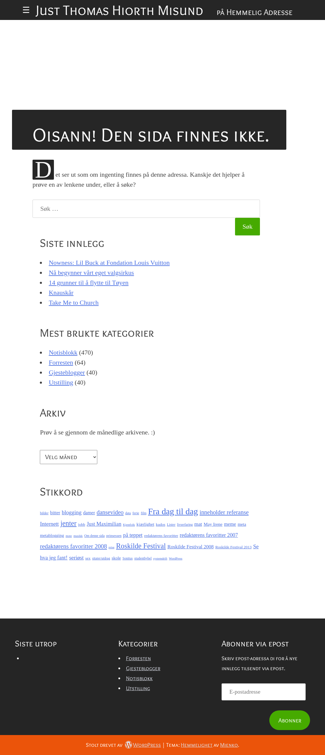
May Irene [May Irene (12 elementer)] (213, 524)
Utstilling (61, 382)
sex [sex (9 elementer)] (88, 558)
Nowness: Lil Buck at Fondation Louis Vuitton (109, 262)
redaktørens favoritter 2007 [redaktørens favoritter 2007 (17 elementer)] (209, 535)
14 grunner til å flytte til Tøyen (88, 282)
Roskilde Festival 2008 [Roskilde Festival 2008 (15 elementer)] (190, 547)
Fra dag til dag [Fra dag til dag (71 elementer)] (173, 511)
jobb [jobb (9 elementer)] (81, 524)
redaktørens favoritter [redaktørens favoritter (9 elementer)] (161, 535)
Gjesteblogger (67, 372)
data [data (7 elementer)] (128, 513)
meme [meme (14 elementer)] (230, 524)
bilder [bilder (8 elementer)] (44, 513)
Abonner (289, 720)
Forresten (61, 362)
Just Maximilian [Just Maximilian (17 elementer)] (104, 524)
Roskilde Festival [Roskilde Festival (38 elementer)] (141, 546)
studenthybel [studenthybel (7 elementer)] (143, 558)
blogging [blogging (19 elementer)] (71, 512)
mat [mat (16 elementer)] (198, 524)
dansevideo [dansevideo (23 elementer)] (110, 512)
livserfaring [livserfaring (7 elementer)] (185, 525)
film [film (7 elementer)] (143, 513)
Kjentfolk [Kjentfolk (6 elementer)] (129, 524)
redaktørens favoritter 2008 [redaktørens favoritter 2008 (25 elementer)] (73, 546)
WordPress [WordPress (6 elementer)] (175, 558)
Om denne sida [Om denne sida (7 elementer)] (94, 536)
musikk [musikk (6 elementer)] (78, 535)
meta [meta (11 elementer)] (242, 524)
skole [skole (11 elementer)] (116, 558)
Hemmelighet (196, 744)
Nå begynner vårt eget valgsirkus (91, 272)
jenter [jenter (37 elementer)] (68, 523)
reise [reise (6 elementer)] (111, 547)
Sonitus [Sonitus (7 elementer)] (127, 558)
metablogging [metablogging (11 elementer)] (52, 535)
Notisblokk (63, 352)
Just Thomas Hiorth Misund (119, 9)
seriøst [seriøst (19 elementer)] (76, 558)
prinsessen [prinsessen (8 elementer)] (114, 536)
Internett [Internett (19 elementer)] (49, 524)
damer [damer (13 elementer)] (89, 512)
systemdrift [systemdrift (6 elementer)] (160, 558)
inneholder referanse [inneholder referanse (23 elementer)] (224, 512)
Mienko (229, 744)
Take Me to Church (73, 302)
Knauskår (61, 292)
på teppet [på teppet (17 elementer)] (132, 535)
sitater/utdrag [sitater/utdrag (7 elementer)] (101, 558)
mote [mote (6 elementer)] (69, 535)
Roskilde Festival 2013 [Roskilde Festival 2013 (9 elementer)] (233, 547)
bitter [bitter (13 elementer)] (55, 512)
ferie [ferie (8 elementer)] (135, 513)
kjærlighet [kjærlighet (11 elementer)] (145, 524)
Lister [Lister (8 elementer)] (171, 525)
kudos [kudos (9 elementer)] (160, 524)
